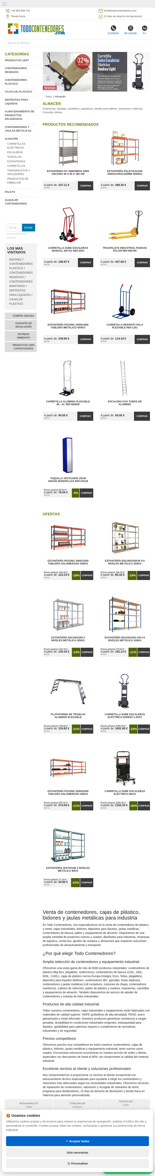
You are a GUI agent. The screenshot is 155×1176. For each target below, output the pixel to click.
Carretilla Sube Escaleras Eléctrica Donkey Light (125, 716)
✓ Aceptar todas (77, 1154)
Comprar (85, 186)
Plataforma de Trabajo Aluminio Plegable (68, 716)
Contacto (113, 30)
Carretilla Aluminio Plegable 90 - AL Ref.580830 (68, 403)
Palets (10, 191)
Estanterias (16, 161)
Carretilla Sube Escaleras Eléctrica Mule (125, 792)
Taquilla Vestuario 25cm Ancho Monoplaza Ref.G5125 (68, 480)
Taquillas (14, 156)
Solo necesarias (77, 1165)
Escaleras (15, 152)
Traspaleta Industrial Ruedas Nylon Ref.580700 (125, 249)
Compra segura (23, 315)
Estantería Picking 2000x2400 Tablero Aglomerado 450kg (68, 792)
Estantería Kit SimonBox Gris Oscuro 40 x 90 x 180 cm (68, 172)
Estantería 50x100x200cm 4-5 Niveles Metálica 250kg (125, 562)
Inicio (49, 96)
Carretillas (16, 165)
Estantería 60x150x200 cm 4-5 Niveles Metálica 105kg (125, 639)
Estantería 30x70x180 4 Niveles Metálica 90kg (68, 869)
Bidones (15, 259)
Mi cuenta (130, 30)
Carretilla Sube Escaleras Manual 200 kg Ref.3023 (68, 249)
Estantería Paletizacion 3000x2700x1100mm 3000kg (124, 172)
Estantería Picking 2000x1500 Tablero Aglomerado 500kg (68, 562)
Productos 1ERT (17, 60)
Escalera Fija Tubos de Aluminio (125, 403)
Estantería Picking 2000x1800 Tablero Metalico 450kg (68, 326)
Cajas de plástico (18, 91)
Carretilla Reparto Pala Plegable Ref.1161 (125, 326)
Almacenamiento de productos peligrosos (19, 115)
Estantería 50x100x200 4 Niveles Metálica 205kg (68, 639)
